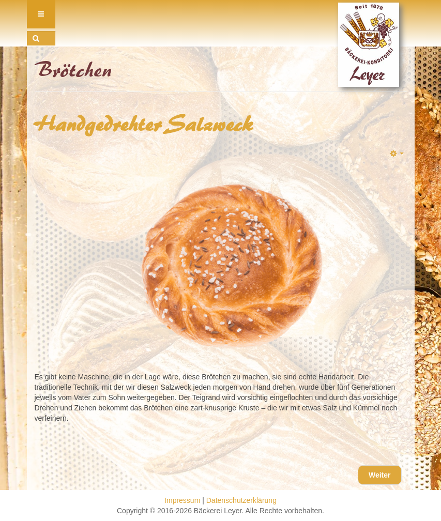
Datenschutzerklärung (241, 500)
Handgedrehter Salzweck (144, 125)
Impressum (182, 500)
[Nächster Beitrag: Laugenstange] (380, 475)
